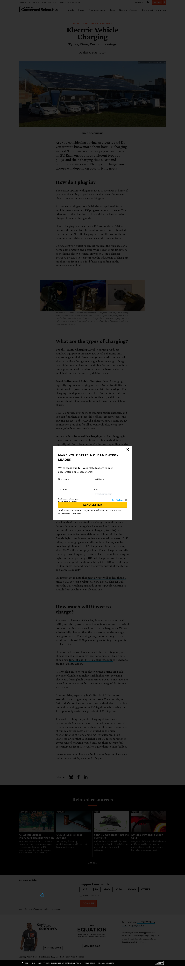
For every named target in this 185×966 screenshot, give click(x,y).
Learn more (108, 963)
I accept (159, 963)
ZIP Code (74, 492)
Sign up (66, 501)
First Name (74, 482)
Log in (60, 501)
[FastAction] (117, 500)
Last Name (110, 482)
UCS (110, 510)
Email (110, 492)
